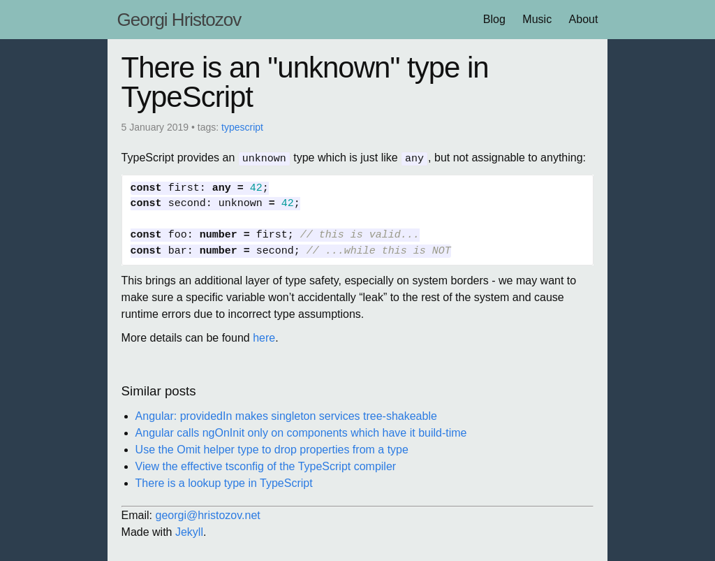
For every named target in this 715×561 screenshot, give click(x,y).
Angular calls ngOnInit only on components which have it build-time (301, 432)
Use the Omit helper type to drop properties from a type (271, 449)
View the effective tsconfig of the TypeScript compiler (266, 466)
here (264, 337)
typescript (242, 127)
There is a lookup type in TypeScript (224, 482)
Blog (494, 19)
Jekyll (189, 531)
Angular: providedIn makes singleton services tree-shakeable (286, 415)
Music (537, 19)
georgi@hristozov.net (208, 514)
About (583, 19)
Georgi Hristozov (179, 19)
